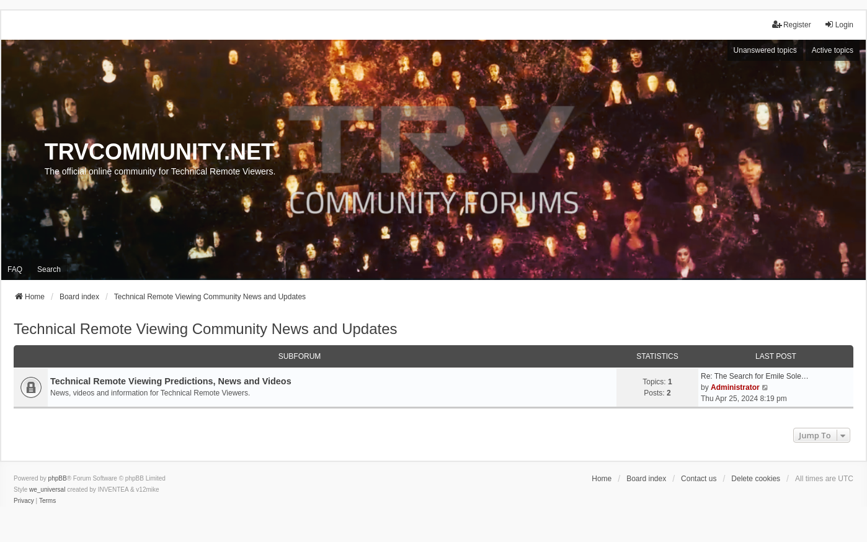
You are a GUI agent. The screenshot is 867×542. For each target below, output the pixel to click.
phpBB (57, 478)
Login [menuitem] (838, 24)
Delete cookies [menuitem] (755, 478)
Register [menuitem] (791, 24)
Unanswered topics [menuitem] (765, 50)
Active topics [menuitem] (832, 50)
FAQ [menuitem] (14, 269)
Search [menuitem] (49, 269)
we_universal (47, 489)
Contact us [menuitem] (698, 478)
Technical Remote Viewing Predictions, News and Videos (170, 381)
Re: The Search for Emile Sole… (755, 376)
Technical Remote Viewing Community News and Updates (206, 328)
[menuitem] (24, 501)
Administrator (735, 387)
